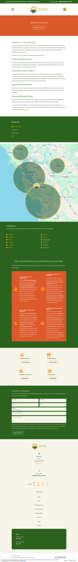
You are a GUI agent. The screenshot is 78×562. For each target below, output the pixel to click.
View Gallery (53, 362)
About (39, 497)
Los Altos (45, 242)
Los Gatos (10, 245)
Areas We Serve (39, 513)
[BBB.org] (48, 485)
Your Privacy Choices (29, 557)
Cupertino (10, 237)
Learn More (25, 362)
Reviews (39, 517)
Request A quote (39, 27)
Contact (39, 525)
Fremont (10, 240)
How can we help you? (16, 416)
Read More (52, 378)
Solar (39, 501)
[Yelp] (35, 485)
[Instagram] (44, 485)
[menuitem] (39, 126)
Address (14, 408)
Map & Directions (39, 463)
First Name (14, 399)
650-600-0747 (65, 1)
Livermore (10, 242)
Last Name (42, 399)
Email (41, 404)
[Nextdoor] (44, 483)
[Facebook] (39, 483)
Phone (13, 404)
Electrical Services (39, 505)
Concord (45, 234)
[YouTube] (39, 485)
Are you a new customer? (17, 412)
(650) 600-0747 (39, 475)
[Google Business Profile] (35, 483)
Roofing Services (39, 509)
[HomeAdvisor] (48, 483)
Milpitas (10, 247)
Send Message (17, 432)
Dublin (44, 237)
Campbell (10, 234)
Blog (39, 521)
